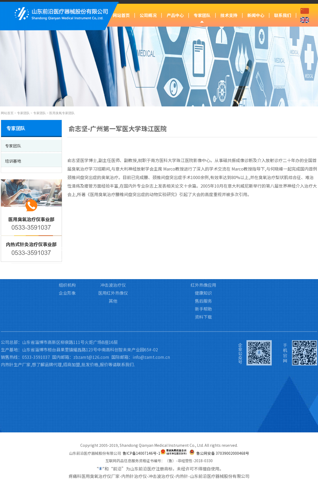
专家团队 (202, 15)
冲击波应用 (203, 249)
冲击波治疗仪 (113, 257)
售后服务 (203, 273)
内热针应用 (203, 241)
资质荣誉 (67, 249)
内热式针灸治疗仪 (113, 249)
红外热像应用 (203, 257)
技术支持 (228, 15)
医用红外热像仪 (113, 265)
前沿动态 (247, 233)
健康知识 (203, 265)
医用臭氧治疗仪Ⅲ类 (113, 233)
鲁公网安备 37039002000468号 (222, 453)
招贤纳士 (291, 249)
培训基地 (159, 241)
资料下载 (203, 289)
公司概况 (148, 15)
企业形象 (67, 265)
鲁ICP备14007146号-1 (141, 453)
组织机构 (67, 257)
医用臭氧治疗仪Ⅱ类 (113, 241)
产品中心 (175, 15)
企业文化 (67, 241)
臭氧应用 (203, 233)
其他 (113, 273)
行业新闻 (247, 241)
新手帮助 (203, 281)
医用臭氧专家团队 (62, 113)
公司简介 (67, 233)
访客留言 (291, 241)
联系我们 (282, 15)
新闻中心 (255, 15)
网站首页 (121, 15)
